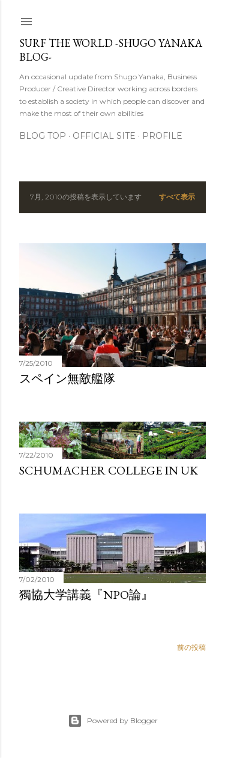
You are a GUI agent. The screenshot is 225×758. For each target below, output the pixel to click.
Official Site (104, 135)
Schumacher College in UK (108, 470)
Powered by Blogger (113, 721)
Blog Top (42, 135)
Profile (162, 135)
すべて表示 (177, 196)
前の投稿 (191, 647)
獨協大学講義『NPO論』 (86, 594)
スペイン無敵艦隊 (67, 378)
